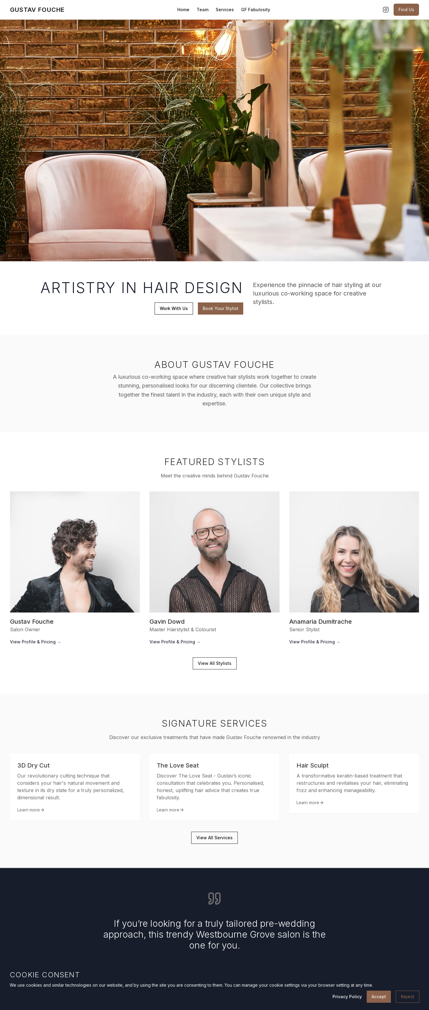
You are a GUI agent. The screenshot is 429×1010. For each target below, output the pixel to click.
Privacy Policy (347, 996)
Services (225, 9)
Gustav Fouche (32, 623)
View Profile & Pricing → (35, 643)
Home (183, 9)
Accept (379, 996)
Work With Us (173, 308)
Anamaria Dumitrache (320, 623)
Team (202, 9)
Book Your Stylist (220, 308)
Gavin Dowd (167, 623)
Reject (407, 996)
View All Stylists (214, 665)
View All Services (214, 839)
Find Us (406, 9)
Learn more (31, 814)
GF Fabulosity (255, 9)
